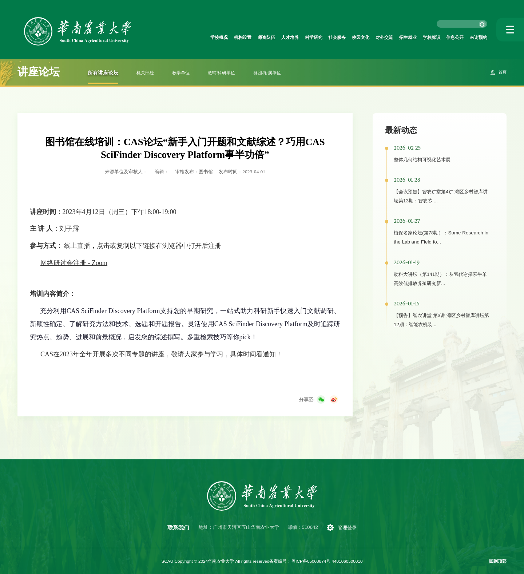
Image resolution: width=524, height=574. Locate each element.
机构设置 (197, 38)
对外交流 (365, 38)
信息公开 (448, 38)
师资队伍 (225, 38)
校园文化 (337, 38)
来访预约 (476, 38)
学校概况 (169, 38)
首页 (502, 72)
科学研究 (281, 38)
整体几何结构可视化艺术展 (422, 159)
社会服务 (308, 38)
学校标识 (421, 38)
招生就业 (393, 38)
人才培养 (253, 38)
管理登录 (347, 527)
